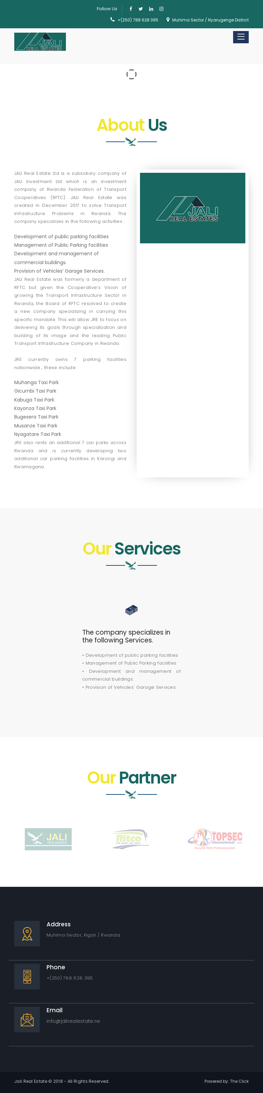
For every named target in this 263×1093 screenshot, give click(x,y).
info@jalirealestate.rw (73, 1021)
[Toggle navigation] (241, 37)
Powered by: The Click (227, 1081)
